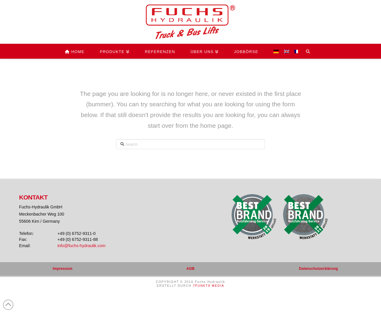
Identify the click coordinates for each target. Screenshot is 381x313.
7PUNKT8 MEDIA (208, 285)
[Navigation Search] (310, 51)
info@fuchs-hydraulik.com (81, 245)
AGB (190, 269)
